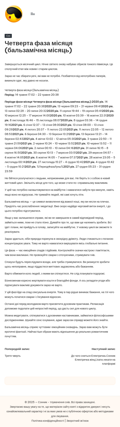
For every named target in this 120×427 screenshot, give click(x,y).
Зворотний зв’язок (77, 420)
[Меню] (33, 14)
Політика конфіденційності (48, 420)
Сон (8, 35)
